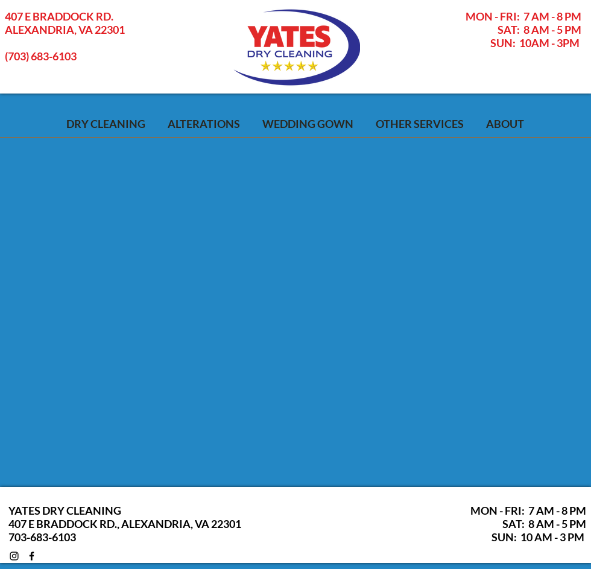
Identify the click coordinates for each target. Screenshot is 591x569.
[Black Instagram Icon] (14, 556)
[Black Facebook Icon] (31, 556)
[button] (420, 122)
